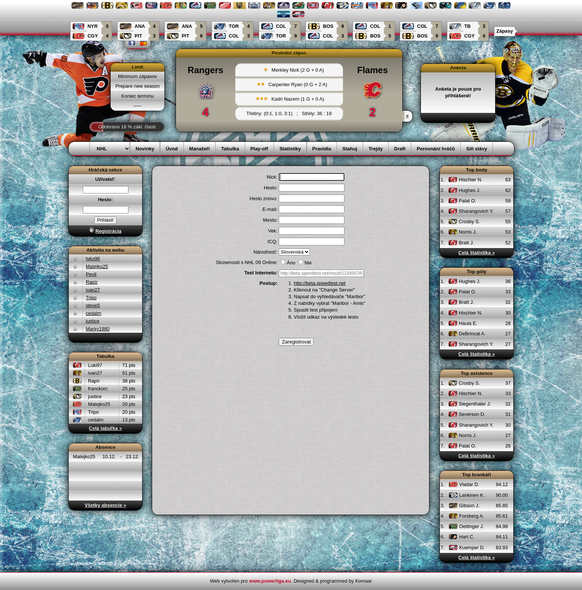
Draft (399, 148)
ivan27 (93, 290)
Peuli (91, 274)
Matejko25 (97, 266)
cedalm (93, 313)
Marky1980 (97, 329)
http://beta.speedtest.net (320, 283)
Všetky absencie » (105, 505)
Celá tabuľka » (105, 428)
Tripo (91, 297)
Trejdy (376, 148)
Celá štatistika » (476, 252)
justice (92, 321)
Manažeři (199, 148)
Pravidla (321, 148)
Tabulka (230, 148)
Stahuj (350, 148)
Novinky (144, 148)
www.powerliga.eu (270, 581)
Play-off (259, 148)
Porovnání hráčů (436, 148)
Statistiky (290, 148)
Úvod (172, 148)
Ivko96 (93, 258)
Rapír (92, 282)
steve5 (93, 305)
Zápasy (504, 31)
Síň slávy (476, 148)
